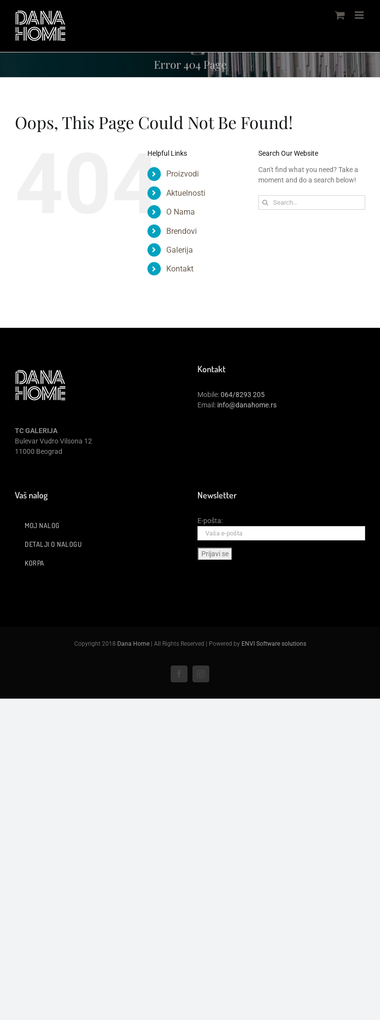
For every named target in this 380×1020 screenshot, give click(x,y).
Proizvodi (182, 173)
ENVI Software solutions (273, 643)
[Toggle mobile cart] (340, 15)
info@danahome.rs (247, 405)
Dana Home (133, 643)
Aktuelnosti (185, 193)
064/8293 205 (243, 395)
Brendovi (181, 231)
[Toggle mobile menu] (360, 15)
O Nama (180, 212)
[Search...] (311, 202)
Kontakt (179, 268)
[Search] (265, 202)
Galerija (179, 250)
